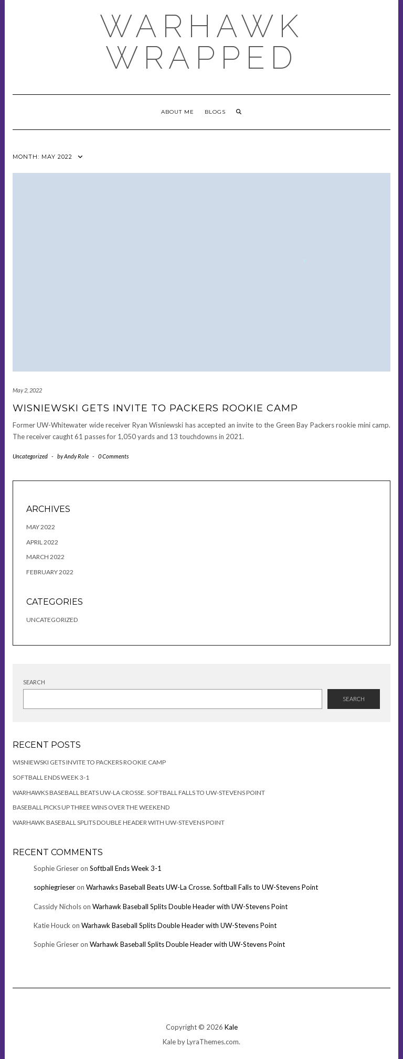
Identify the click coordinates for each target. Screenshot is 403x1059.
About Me (177, 111)
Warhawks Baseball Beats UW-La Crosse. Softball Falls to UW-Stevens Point (139, 792)
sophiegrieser (54, 887)
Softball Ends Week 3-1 (51, 777)
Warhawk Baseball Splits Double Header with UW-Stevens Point (119, 822)
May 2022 (40, 527)
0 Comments (113, 456)
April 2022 (42, 542)
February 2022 (49, 572)
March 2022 (45, 557)
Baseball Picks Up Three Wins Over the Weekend (91, 807)
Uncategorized (30, 456)
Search (34, 682)
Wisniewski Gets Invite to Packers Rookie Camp (155, 408)
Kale (231, 1027)
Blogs (215, 111)
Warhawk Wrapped (202, 42)
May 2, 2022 (27, 390)
